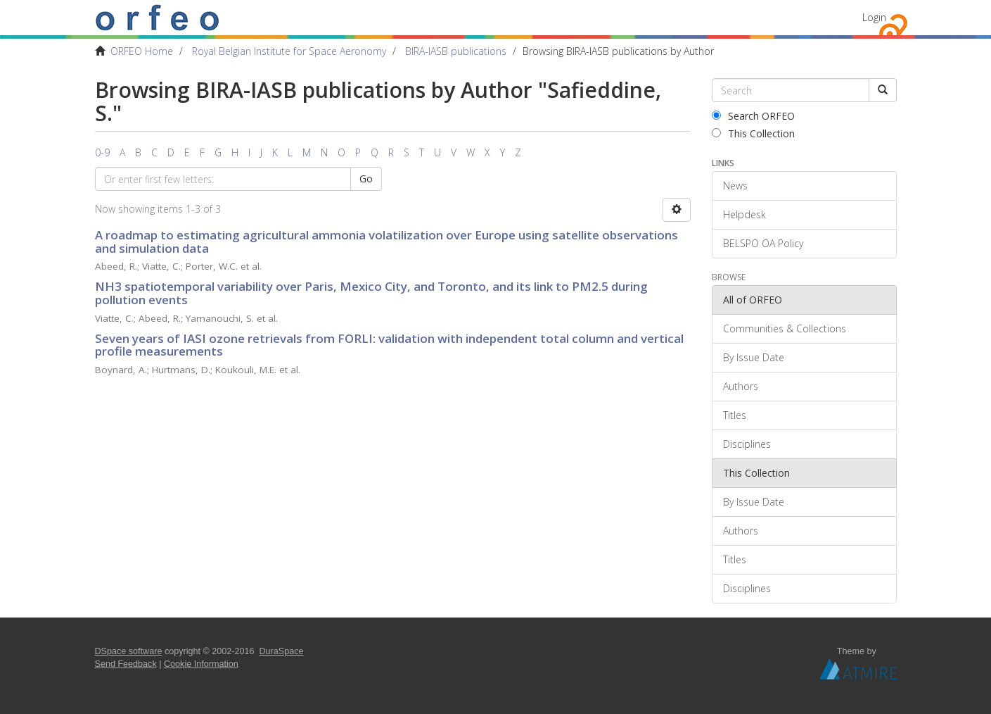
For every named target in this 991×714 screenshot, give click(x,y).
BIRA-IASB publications (455, 51)
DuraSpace (282, 651)
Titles (734, 415)
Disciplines (747, 444)
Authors (740, 386)
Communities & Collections (784, 328)
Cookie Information (201, 664)
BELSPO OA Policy (763, 243)
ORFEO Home (141, 51)
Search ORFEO (753, 116)
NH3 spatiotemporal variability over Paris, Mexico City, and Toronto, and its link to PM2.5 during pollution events (371, 293)
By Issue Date (753, 357)
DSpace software (128, 651)
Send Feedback (126, 664)
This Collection (753, 133)
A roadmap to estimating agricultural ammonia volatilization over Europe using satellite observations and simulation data (386, 241)
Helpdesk (744, 214)
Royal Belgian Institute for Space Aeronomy (289, 51)
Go (366, 178)
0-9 (102, 152)
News (735, 185)
